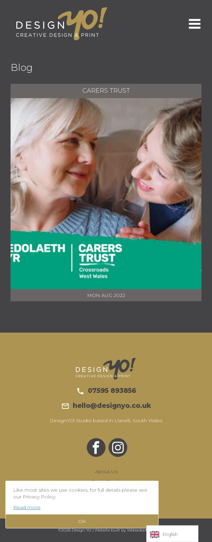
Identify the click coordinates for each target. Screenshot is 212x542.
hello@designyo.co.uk (106, 405)
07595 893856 (106, 390)
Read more (26, 507)
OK (82, 521)
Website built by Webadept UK (124, 529)
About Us (106, 471)
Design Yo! (62, 24)
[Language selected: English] (172, 533)
